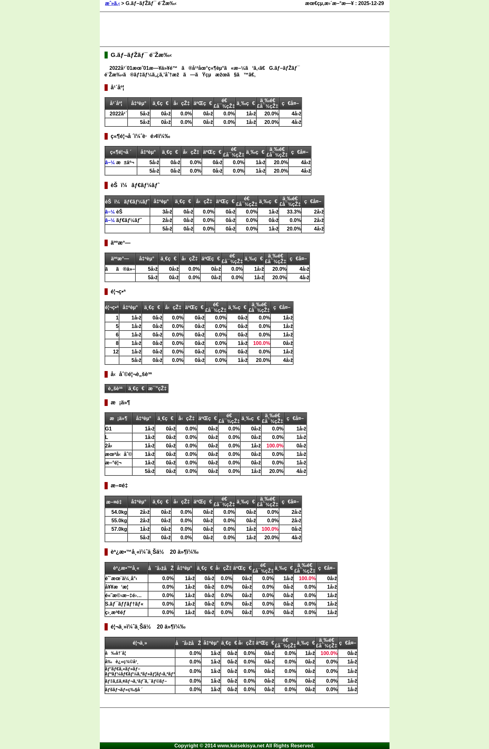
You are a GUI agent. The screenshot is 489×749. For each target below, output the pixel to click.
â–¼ (111, 162)
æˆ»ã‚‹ (112, 3)
